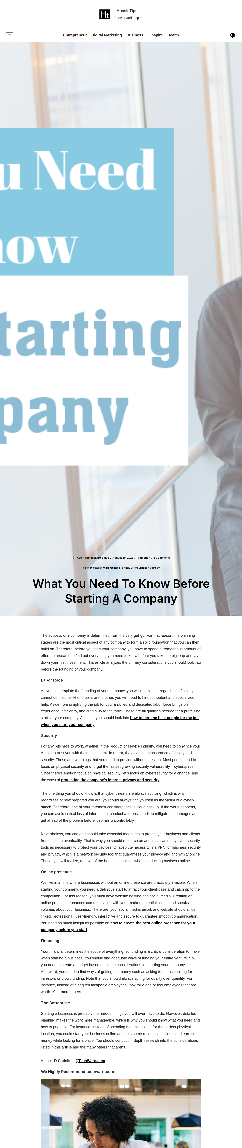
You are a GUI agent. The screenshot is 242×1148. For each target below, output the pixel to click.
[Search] (232, 35)
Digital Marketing (106, 35)
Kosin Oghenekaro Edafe (92, 557)
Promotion (144, 557)
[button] (146, 35)
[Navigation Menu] (9, 35)
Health (175, 35)
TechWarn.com (94, 1084)
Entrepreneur (73, 35)
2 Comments (163, 557)
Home (85, 567)
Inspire (157, 35)
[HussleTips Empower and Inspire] (121, 14)
